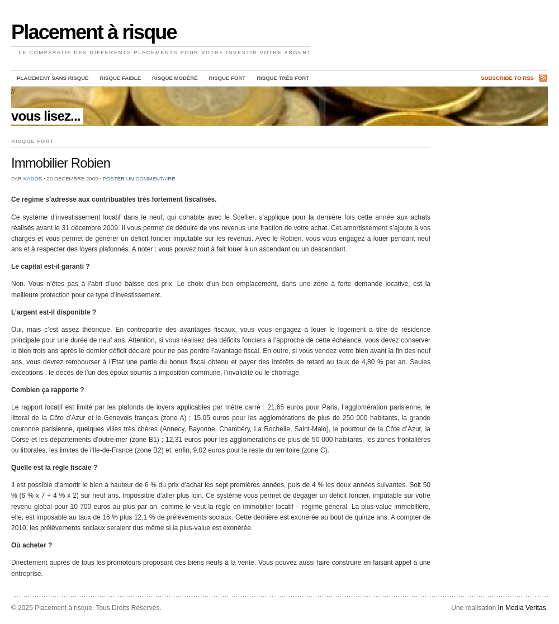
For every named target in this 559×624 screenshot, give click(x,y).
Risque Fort (227, 78)
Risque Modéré (175, 78)
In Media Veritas (522, 608)
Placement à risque (94, 32)
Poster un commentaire (139, 178)
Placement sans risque (52, 78)
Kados (32, 178)
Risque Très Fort (283, 78)
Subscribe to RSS (507, 78)
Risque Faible (120, 78)
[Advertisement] (486, 161)
